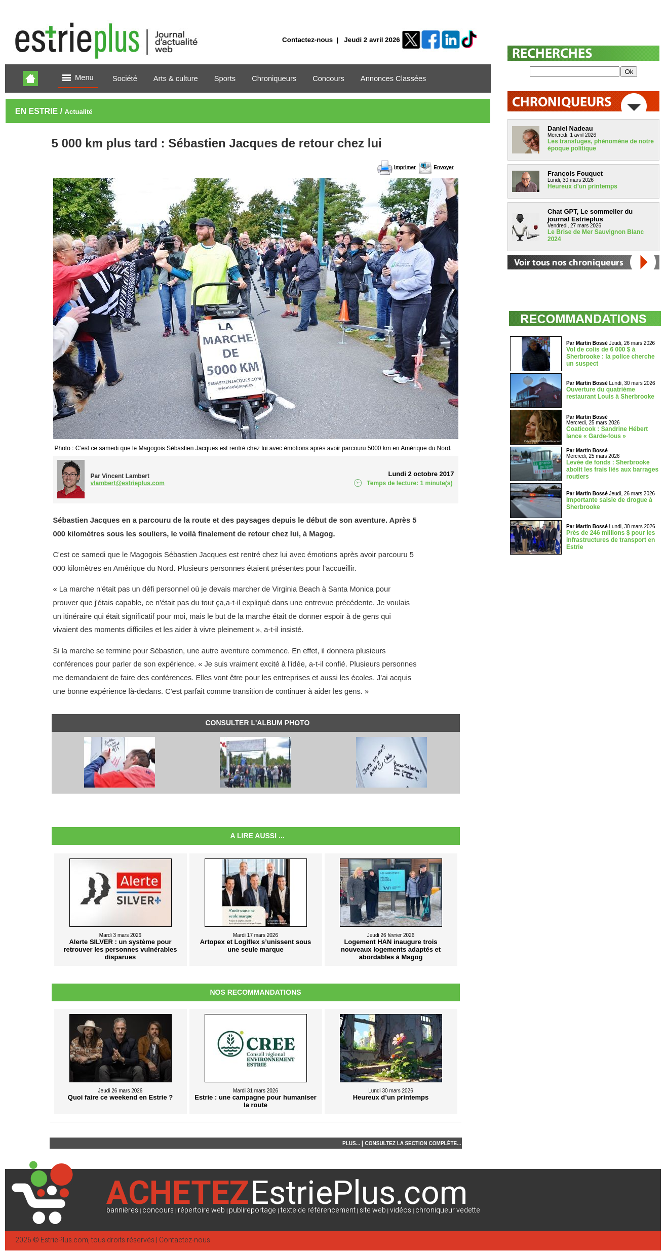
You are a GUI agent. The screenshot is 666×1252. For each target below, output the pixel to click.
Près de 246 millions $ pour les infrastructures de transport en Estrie (610, 540)
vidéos (400, 1210)
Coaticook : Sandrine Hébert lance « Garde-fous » (607, 432)
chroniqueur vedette (447, 1210)
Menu (78, 78)
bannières (122, 1210)
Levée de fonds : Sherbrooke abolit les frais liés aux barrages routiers (612, 469)
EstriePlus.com (64, 1240)
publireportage (252, 1210)
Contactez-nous (307, 40)
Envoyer (443, 167)
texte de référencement (318, 1210)
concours (158, 1210)
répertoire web (201, 1210)
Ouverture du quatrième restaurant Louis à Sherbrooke (610, 393)
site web (373, 1210)
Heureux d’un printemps (582, 186)
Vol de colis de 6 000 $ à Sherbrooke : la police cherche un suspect (610, 356)
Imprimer (405, 167)
